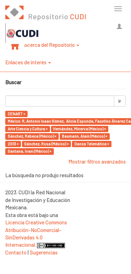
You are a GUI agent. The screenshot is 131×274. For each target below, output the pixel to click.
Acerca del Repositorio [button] (51, 45)
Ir (119, 101)
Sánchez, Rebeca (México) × (32, 136)
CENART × (16, 113)
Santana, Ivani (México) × (29, 151)
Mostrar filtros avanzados (97, 161)
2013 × (13, 144)
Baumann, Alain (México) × (84, 136)
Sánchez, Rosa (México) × (46, 144)
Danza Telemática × (91, 144)
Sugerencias (44, 252)
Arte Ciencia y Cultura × (28, 129)
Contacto (16, 252)
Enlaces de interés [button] (28, 62)
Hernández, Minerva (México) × (79, 129)
